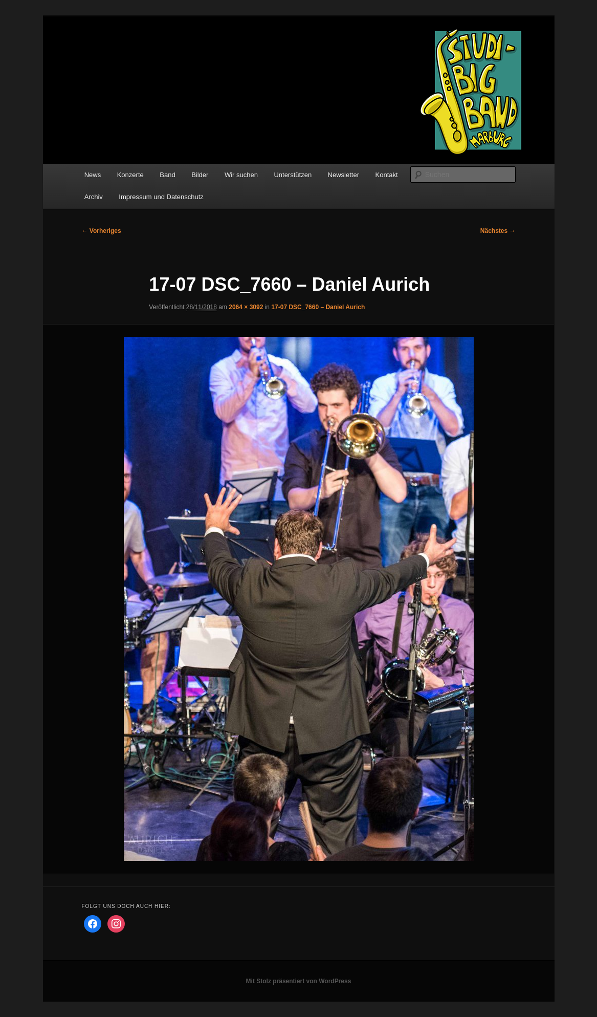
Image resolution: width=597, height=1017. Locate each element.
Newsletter (343, 175)
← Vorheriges (101, 230)
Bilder (199, 175)
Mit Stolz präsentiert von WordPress (298, 981)
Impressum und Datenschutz (161, 197)
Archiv (93, 197)
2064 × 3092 (246, 307)
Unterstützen (293, 175)
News (92, 175)
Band (167, 175)
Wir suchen (241, 175)
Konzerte (130, 175)
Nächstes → (498, 230)
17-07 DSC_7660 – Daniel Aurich (318, 307)
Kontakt (386, 175)
